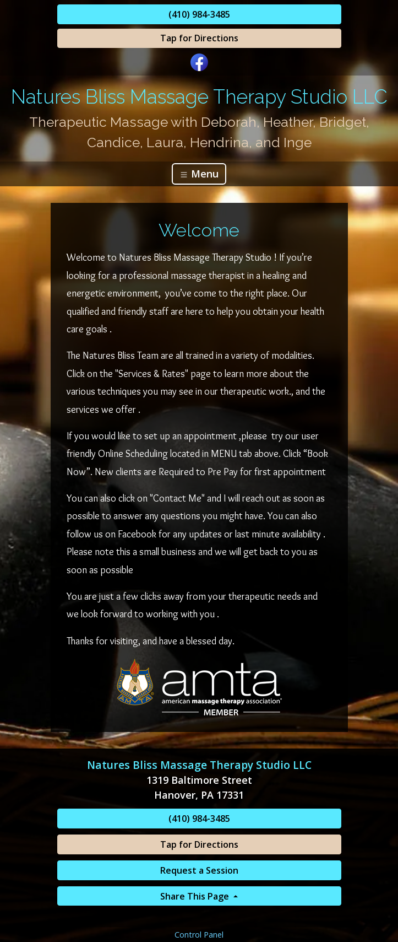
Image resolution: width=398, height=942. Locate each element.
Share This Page (195, 896)
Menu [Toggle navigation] (199, 173)
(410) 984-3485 (199, 14)
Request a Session (199, 870)
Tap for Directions (199, 38)
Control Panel (199, 934)
